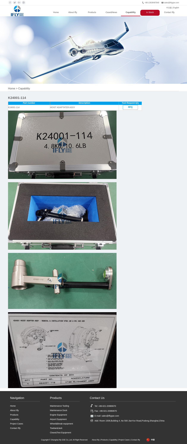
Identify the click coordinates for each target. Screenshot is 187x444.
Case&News (111, 12)
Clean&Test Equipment (60, 432)
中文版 (169, 8)
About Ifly (72, 12)
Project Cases (16, 424)
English (176, 8)
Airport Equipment (58, 419)
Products (92, 12)
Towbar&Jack (56, 428)
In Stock (150, 12)
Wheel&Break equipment (61, 424)
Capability (131, 12)
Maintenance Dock (58, 410)
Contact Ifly (169, 12)
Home (56, 12)
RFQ (130, 107)
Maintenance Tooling (59, 406)
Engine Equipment (58, 415)
